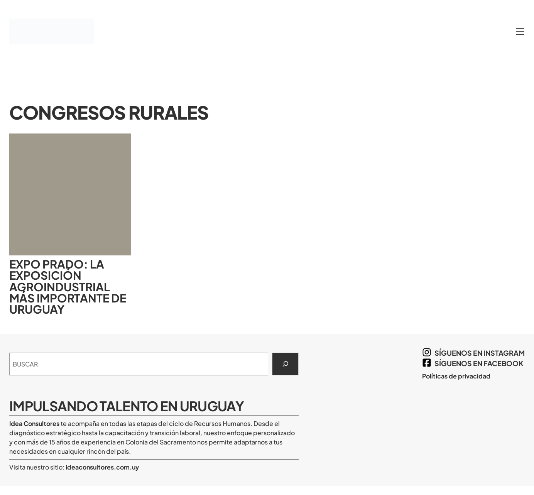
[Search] (285, 364)
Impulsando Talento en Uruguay (126, 405)
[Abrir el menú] (520, 31)
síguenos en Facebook (478, 363)
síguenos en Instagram (479, 352)
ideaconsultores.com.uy (101, 467)
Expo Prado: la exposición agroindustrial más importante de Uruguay (67, 286)
